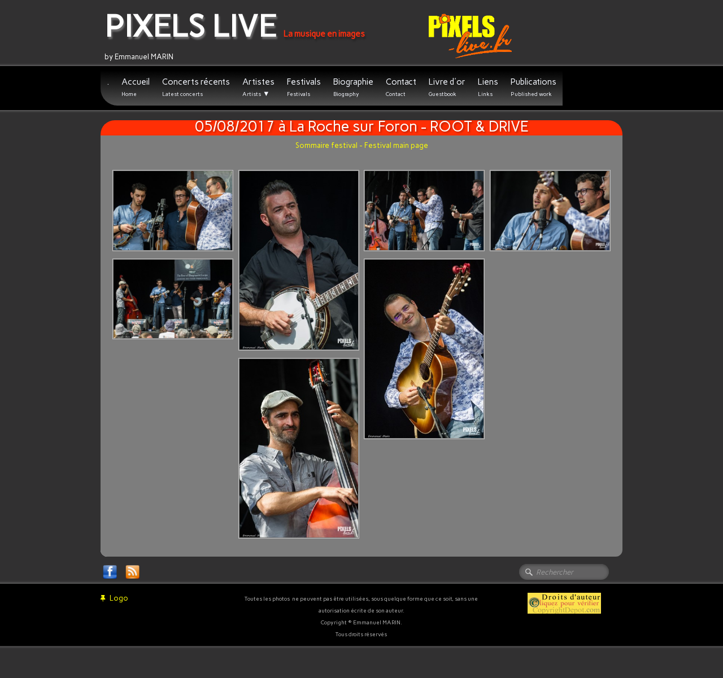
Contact (401, 87)
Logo (114, 598)
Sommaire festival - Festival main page (361, 145)
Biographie (353, 87)
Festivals (304, 87)
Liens (488, 87)
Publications (533, 87)
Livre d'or (447, 87)
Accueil (135, 87)
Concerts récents (196, 87)
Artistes (258, 87)
